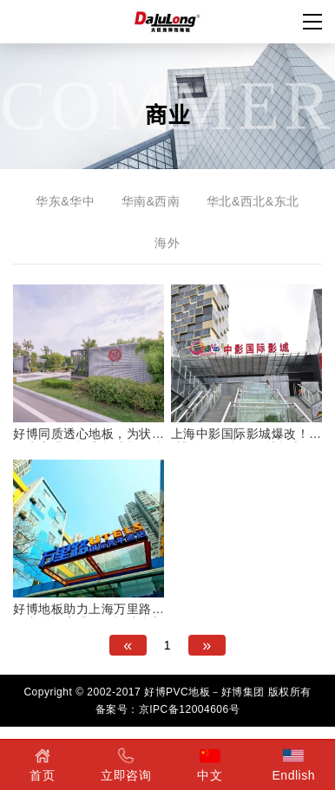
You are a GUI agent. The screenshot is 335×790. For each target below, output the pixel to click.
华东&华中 (65, 201)
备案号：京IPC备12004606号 (167, 709)
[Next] (207, 645)
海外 (167, 243)
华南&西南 (151, 201)
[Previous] (128, 645)
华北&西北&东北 (253, 201)
